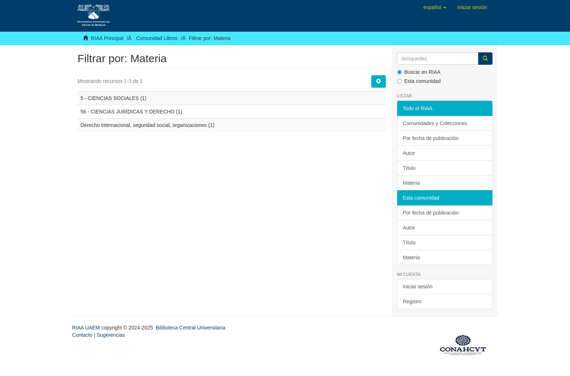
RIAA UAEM (86, 328)
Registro (412, 301)
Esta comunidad (419, 81)
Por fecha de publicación (431, 138)
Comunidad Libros (157, 38)
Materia (411, 183)
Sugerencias (110, 335)
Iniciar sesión (418, 286)
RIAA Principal (107, 38)
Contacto (82, 335)
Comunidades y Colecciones (435, 123)
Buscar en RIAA (419, 72)
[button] (435, 7)
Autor (409, 153)
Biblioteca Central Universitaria (190, 328)
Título (409, 168)
